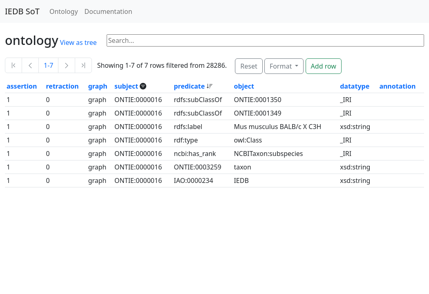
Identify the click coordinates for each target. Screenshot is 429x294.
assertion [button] (22, 86)
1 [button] (8, 99)
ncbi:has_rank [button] (195, 153)
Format (281, 66)
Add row (323, 66)
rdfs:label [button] (188, 126)
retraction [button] (62, 86)
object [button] (244, 86)
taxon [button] (242, 167)
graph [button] (97, 86)
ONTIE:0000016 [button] (138, 99)
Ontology (63, 11)
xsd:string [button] (355, 126)
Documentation (108, 11)
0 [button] (48, 99)
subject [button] (127, 86)
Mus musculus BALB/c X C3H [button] (277, 126)
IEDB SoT (22, 11)
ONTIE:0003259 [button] (197, 167)
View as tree (78, 42)
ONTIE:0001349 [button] (257, 113)
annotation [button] (397, 86)
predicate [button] (190, 86)
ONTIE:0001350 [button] (257, 99)
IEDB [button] (241, 180)
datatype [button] (354, 86)
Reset (248, 66)
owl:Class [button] (248, 140)
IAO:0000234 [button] (193, 180)
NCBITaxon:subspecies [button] (268, 153)
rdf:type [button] (186, 140)
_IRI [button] (345, 99)
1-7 (48, 65)
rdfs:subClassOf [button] (198, 99)
